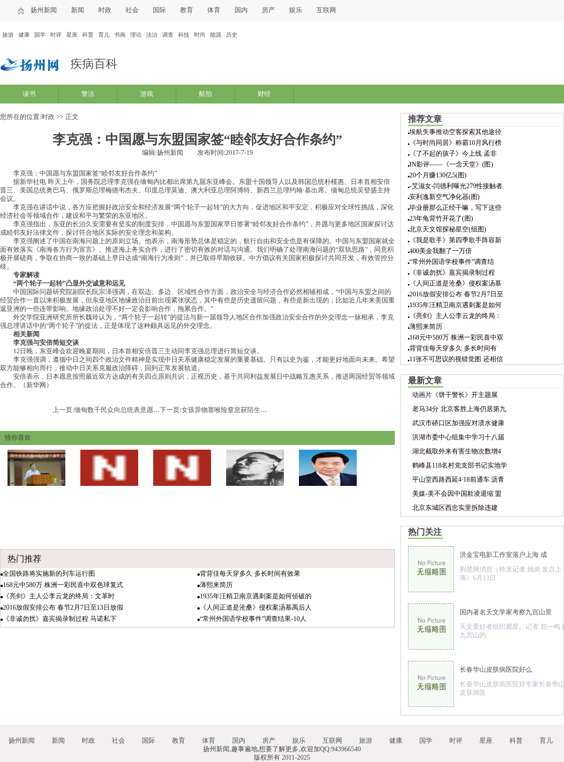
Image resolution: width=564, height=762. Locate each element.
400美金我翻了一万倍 (440, 250)
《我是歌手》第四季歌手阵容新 (455, 240)
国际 (159, 10)
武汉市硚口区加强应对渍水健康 (458, 423)
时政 (104, 10)
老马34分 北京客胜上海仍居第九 (459, 409)
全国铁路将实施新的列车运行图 (49, 573)
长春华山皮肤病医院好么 (496, 669)
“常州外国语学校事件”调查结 (451, 261)
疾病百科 (94, 63)
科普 (88, 35)
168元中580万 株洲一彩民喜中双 (456, 337)
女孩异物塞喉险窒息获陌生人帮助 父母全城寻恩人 (254, 409)
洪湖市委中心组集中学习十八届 (458, 437)
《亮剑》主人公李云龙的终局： (455, 315)
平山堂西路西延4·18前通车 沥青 (458, 479)
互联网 (326, 10)
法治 (151, 35)
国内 (241, 10)
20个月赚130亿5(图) (437, 175)
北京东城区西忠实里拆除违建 (455, 507)
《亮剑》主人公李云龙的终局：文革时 (59, 596)
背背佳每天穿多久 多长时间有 (453, 348)
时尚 (199, 35)
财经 (264, 93)
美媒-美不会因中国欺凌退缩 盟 (456, 493)
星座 (72, 35)
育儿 (104, 35)
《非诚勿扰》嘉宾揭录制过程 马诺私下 (60, 618)
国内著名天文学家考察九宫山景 (506, 612)
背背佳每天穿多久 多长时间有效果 (250, 573)
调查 (167, 35)
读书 (29, 93)
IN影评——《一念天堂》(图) (451, 164)
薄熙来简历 (216, 584)
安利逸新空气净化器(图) (444, 196)
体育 (213, 10)
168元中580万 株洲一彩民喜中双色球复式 (63, 584)
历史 (231, 35)
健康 (24, 35)
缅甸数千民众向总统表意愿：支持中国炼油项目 (143, 409)
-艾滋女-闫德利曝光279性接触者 (455, 186)
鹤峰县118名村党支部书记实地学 (459, 465)
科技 (183, 35)
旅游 (8, 35)
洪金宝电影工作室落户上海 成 (503, 554)
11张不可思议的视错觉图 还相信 (456, 359)
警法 (87, 93)
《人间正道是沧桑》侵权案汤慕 (455, 283)
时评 (56, 35)
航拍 (205, 93)
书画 (119, 35)
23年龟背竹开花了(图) (441, 218)
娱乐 (295, 10)
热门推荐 (24, 559)
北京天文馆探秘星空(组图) (447, 229)
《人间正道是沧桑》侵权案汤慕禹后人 (256, 607)
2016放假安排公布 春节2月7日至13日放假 (63, 607)
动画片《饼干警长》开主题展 (455, 394)
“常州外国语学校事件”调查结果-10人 (253, 618)
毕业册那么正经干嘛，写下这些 (455, 207)
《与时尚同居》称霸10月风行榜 (455, 142)
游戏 (146, 93)
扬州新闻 (44, 10)
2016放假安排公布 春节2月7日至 (456, 294)
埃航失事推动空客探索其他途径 (455, 131)
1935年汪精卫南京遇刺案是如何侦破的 (256, 596)
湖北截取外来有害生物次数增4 (456, 451)
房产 (268, 10)
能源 (215, 35)
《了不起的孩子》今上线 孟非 (453, 153)
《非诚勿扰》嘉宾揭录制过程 (452, 272)
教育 (186, 10)
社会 (132, 10)
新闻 (77, 10)
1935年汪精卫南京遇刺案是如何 (455, 305)
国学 (40, 35)
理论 (135, 35)
